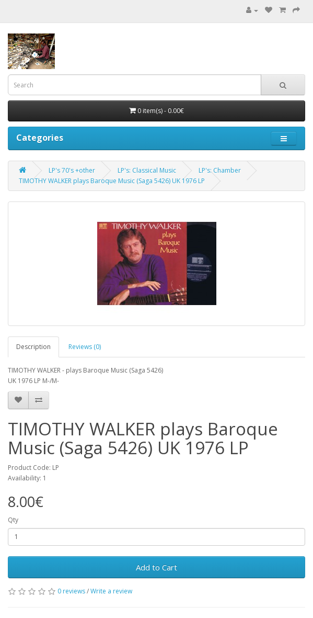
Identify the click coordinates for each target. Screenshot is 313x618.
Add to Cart (156, 567)
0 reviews (71, 591)
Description (33, 346)
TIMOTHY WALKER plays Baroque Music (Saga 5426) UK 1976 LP (112, 180)
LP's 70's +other (72, 170)
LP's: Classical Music (147, 170)
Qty (13, 519)
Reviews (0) (84, 346)
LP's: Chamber (220, 170)
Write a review (111, 591)
